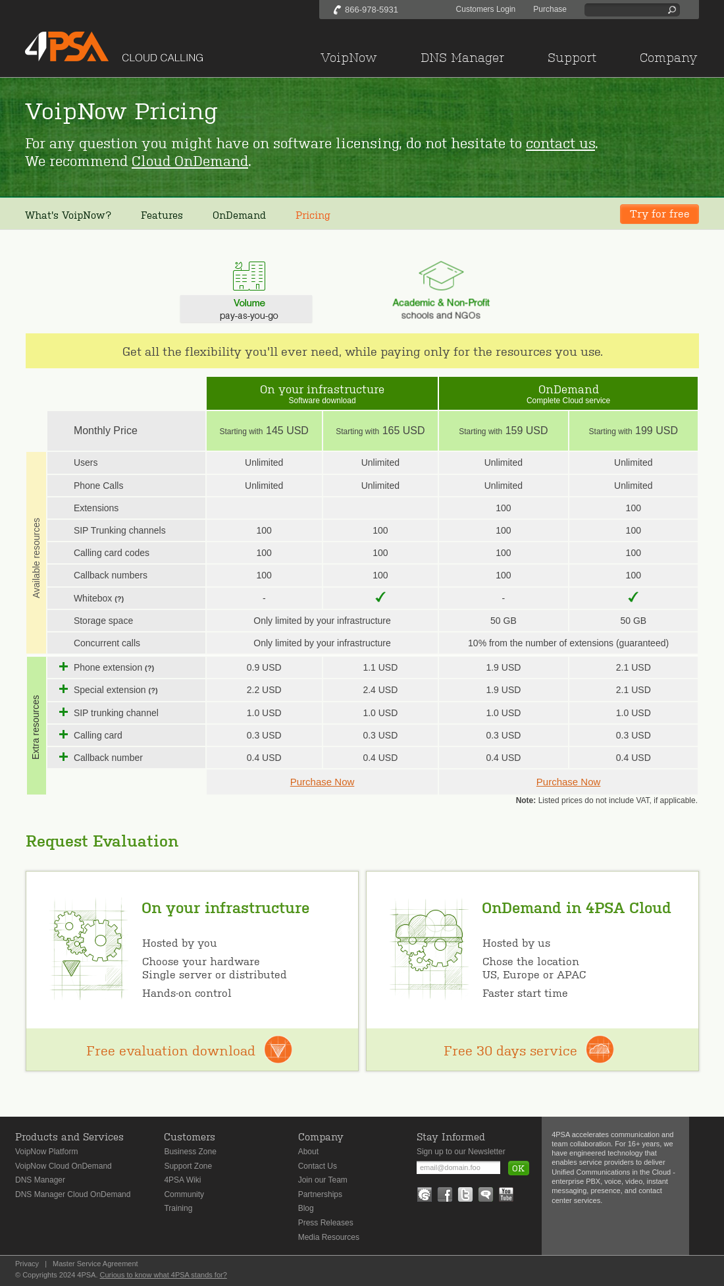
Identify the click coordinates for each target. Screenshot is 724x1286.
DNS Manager (40, 1180)
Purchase (550, 9)
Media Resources (328, 1237)
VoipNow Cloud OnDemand (63, 1166)
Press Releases (325, 1222)
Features (162, 214)
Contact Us (317, 1166)
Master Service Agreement (95, 1264)
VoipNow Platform (46, 1151)
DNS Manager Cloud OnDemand (72, 1194)
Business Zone (190, 1151)
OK (518, 1167)
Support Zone (188, 1166)
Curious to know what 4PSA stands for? (163, 1275)
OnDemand (239, 214)
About (308, 1151)
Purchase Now (322, 781)
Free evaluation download (170, 1049)
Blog (306, 1208)
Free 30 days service (510, 1049)
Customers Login (486, 9)
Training (178, 1208)
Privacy (27, 1264)
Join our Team (323, 1180)
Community (184, 1194)
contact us (560, 142)
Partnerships (320, 1194)
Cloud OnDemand (190, 160)
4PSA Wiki (182, 1180)
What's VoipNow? (68, 214)
